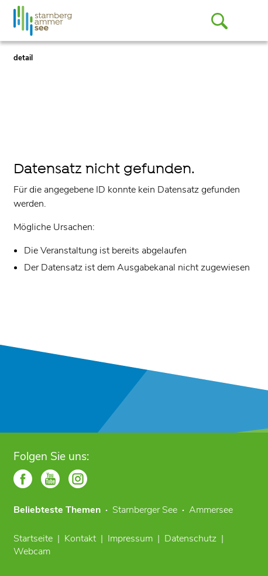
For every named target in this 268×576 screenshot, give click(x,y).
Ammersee (211, 509)
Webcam (31, 551)
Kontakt (80, 538)
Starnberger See (144, 509)
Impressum (130, 538)
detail (23, 58)
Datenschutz (190, 538)
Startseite (33, 538)
